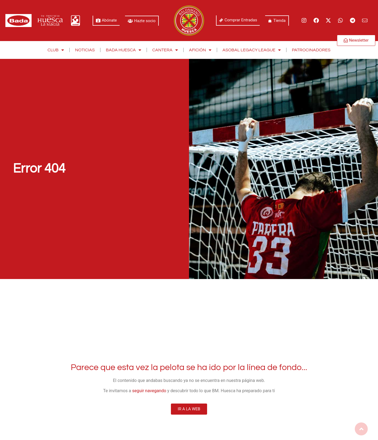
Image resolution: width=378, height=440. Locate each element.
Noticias (85, 50)
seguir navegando (149, 390)
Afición (200, 50)
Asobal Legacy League (251, 50)
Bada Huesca (123, 50)
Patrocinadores (311, 50)
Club (56, 50)
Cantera (165, 50)
